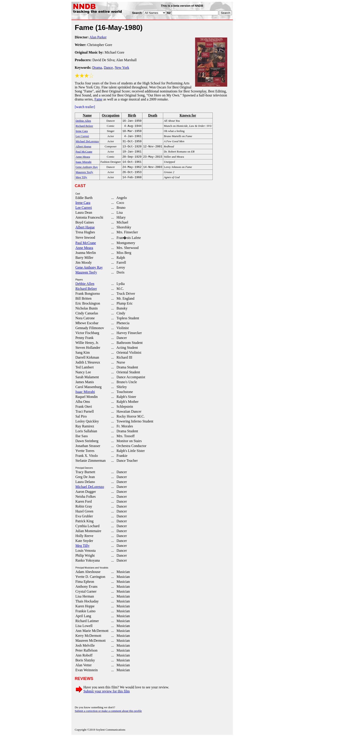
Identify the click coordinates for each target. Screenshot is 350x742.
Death (152, 115)
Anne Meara (84, 253)
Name (87, 115)
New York (122, 67)
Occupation (110, 115)
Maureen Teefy (86, 278)
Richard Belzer (86, 294)
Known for (187, 115)
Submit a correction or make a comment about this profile (108, 716)
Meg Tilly (82, 551)
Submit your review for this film (106, 696)
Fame (98, 99)
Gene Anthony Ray (89, 273)
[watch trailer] (85, 107)
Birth (132, 115)
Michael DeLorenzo (89, 492)
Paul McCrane (85, 248)
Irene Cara (82, 208)
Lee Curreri (83, 213)
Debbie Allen (84, 289)
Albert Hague (85, 232)
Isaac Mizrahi (85, 397)
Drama (97, 67)
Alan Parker (98, 37)
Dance (108, 67)
